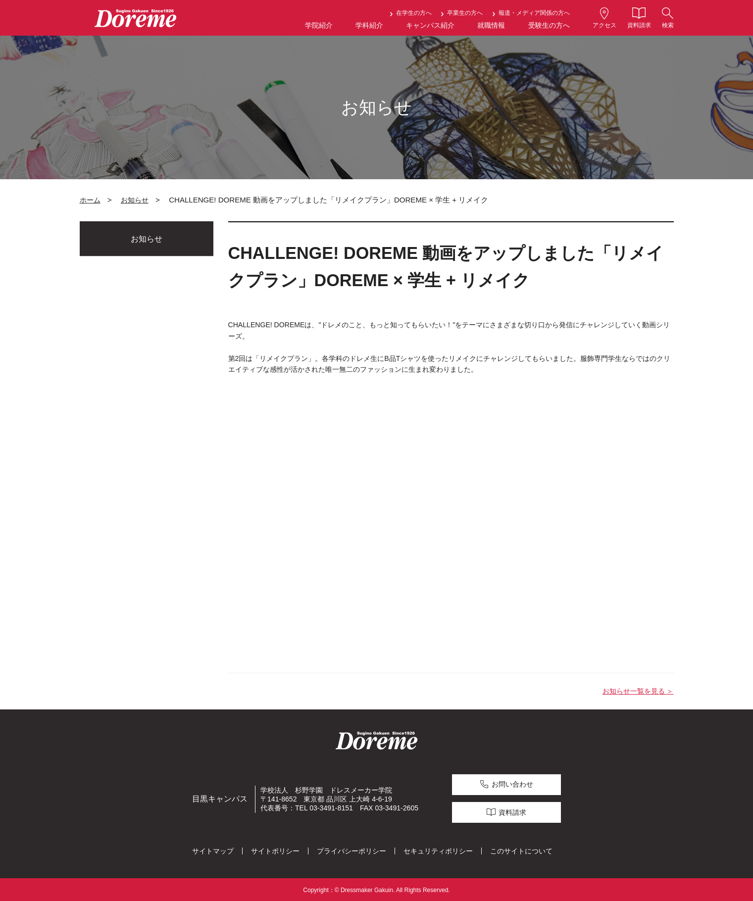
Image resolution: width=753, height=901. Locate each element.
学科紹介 (369, 25)
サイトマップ (213, 849)
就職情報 (491, 25)
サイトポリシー (275, 849)
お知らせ (135, 200)
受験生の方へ (549, 25)
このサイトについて (521, 849)
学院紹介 (319, 25)
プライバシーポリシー (351, 849)
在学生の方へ (414, 12)
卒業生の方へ (465, 12)
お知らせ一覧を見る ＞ (638, 691)
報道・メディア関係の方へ (534, 12)
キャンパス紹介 (430, 25)
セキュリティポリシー (438, 849)
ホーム (90, 200)
